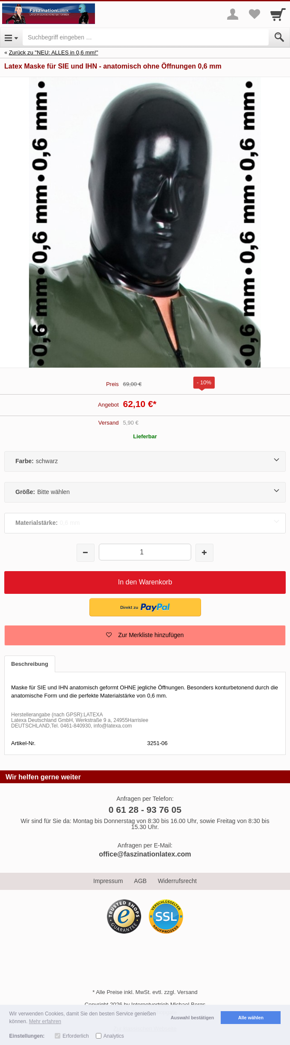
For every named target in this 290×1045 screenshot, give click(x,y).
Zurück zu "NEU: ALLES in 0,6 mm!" (53, 52)
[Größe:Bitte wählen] (145, 492)
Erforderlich (75, 1036)
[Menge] (145, 552)
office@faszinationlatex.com (145, 854)
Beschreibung (29, 664)
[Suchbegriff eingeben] (146, 37)
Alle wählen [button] (250, 1017)
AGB (140, 880)
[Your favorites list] (254, 14)
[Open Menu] (11, 37)
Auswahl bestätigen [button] (192, 1017)
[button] (145, 635)
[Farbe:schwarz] (145, 461)
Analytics (114, 1036)
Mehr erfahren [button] (45, 1021)
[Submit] (279, 37)
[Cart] (278, 14)
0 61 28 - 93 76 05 (145, 809)
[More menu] (233, 14)
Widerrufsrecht (177, 880)
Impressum (108, 880)
